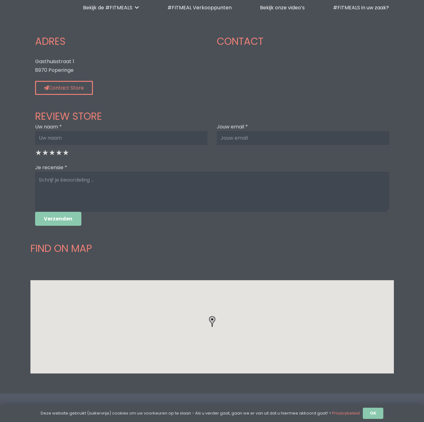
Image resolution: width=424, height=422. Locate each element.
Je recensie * (51, 167)
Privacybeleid (346, 413)
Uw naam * (48, 126)
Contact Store (64, 87)
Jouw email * (232, 126)
